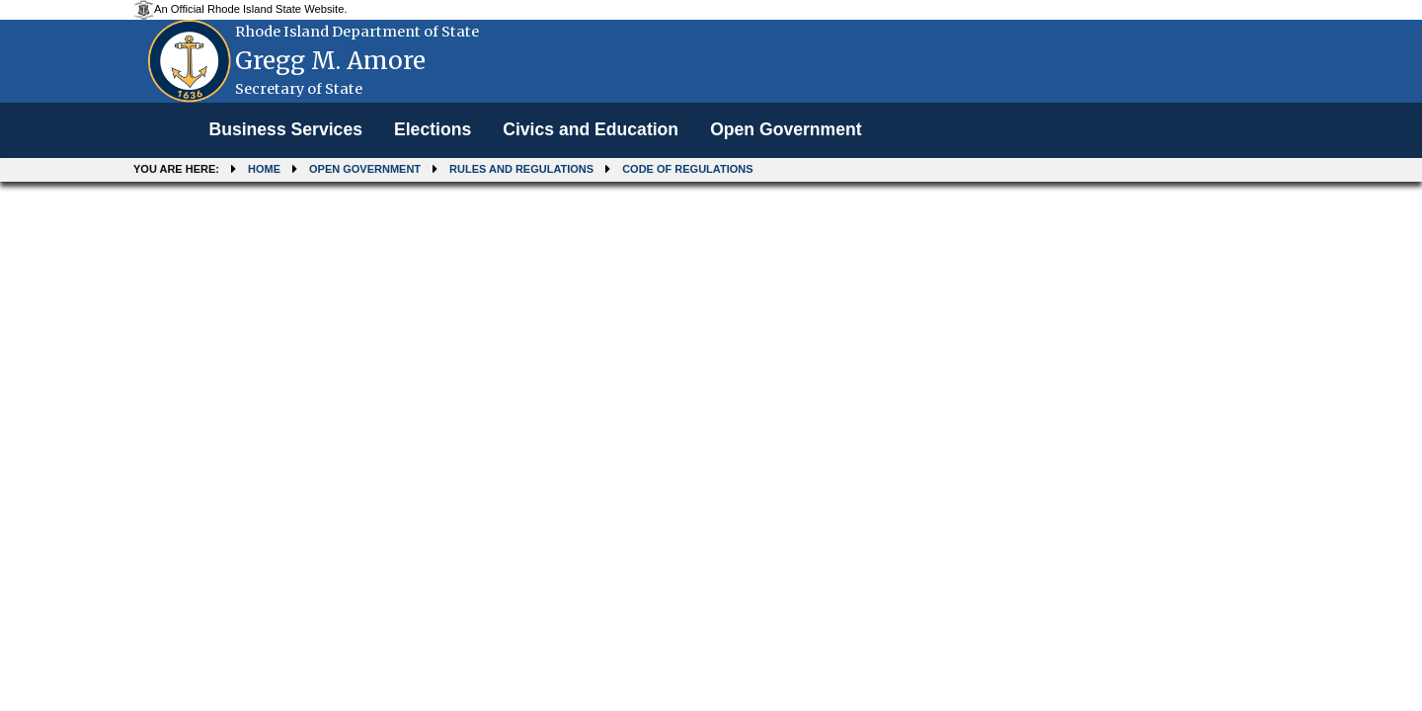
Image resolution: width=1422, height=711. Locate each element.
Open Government (785, 129)
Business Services (285, 129)
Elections (432, 129)
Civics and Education (590, 129)
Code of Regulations (687, 169)
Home (264, 169)
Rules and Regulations (521, 169)
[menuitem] (285, 130)
